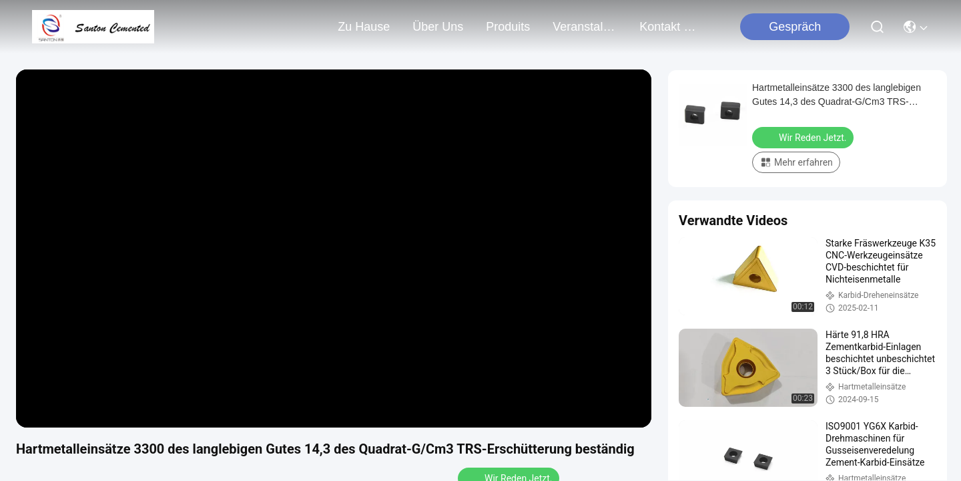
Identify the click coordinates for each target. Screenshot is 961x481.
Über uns (437, 26)
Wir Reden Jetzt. (804, 137)
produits (508, 26)
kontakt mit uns (671, 26)
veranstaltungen (585, 26)
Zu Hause (364, 26)
